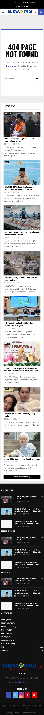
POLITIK (25, 3)
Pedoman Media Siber (29, 713)
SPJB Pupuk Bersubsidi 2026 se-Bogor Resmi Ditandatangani (19, 324)
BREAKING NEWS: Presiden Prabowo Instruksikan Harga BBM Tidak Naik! (19, 188)
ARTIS (7, 389)
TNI (2, 647)
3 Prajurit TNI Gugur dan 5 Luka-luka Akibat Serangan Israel (22, 279)
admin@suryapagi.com (26, 682)
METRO (4, 630)
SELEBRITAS (5, 627)
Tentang (9, 713)
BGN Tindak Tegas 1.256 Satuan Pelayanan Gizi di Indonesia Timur (22, 233)
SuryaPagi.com (26, 708)
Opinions (18, 3)
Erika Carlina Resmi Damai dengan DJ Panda (19, 415)
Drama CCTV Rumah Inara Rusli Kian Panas (22, 459)
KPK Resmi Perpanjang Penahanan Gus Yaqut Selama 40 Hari (20, 140)
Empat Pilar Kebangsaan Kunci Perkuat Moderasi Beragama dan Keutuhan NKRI (21, 370)
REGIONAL (5, 623)
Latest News (9, 106)
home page (11, 66)
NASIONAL (5, 644)
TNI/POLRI (5, 651)
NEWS (7, 162)
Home (11, 3)
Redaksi (16, 713)
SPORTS (32, 3)
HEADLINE (8, 114)
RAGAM (7, 343)
